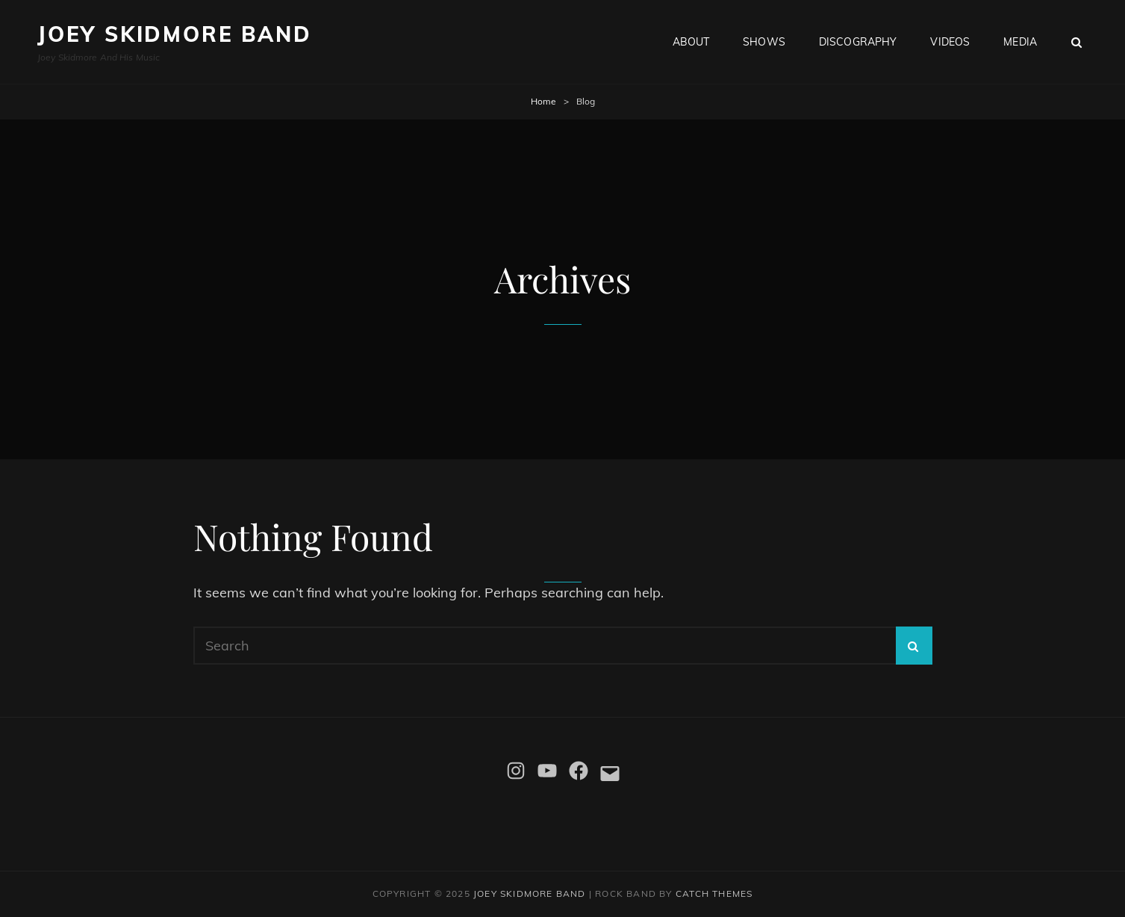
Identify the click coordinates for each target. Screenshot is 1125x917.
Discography (858, 42)
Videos (950, 42)
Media (1020, 42)
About (691, 42)
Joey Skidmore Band (174, 34)
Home (543, 101)
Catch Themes (714, 893)
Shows (764, 42)
